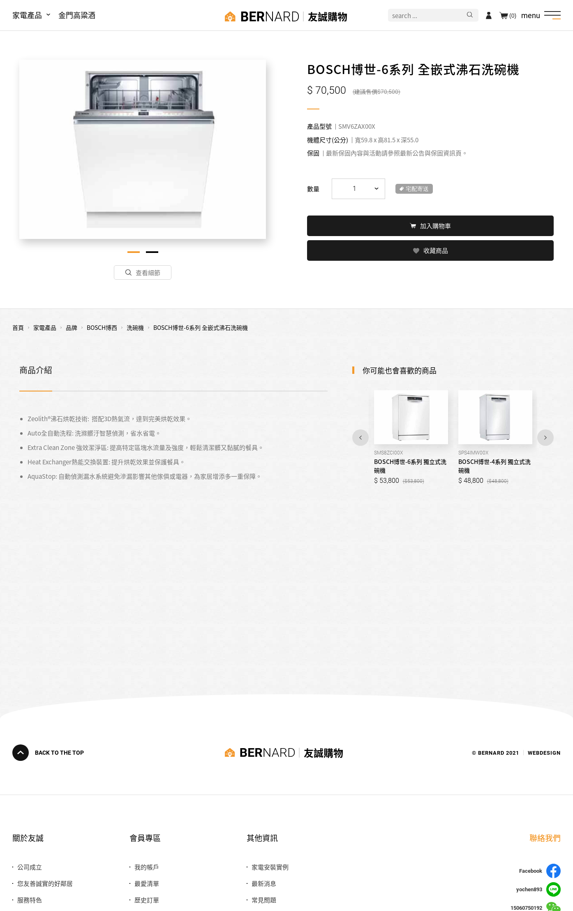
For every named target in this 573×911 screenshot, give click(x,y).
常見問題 (264, 900)
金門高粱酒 (76, 14)
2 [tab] (152, 252)
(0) (512, 15)
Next (545, 437)
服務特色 (29, 900)
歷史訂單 (146, 900)
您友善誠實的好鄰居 (45, 883)
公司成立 (29, 867)
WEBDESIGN (544, 752)
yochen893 (538, 889)
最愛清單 (146, 883)
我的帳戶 (146, 867)
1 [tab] (133, 252)
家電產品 (27, 14)
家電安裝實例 (270, 867)
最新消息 (264, 883)
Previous (360, 437)
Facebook (540, 871)
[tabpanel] (142, 149)
